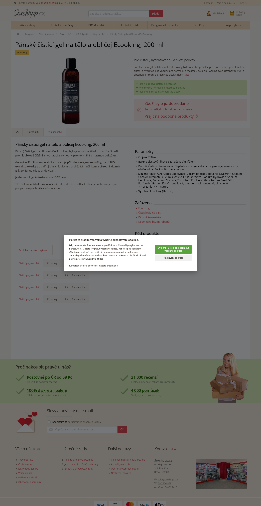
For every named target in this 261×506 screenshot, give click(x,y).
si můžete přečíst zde (107, 265)
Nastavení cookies (173, 257)
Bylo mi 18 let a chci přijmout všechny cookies (173, 249)
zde (130, 255)
